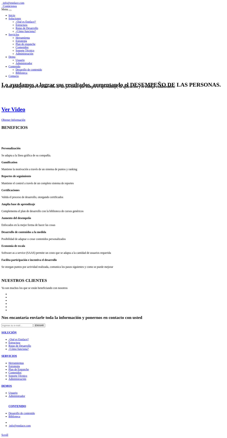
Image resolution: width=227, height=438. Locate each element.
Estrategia (21, 40)
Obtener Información (13, 119)
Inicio (12, 15)
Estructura (21, 24)
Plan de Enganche (19, 369)
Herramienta (23, 37)
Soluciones (15, 18)
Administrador (24, 63)
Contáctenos (9, 6)
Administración (24, 53)
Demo (12, 56)
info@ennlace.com (12, 2)
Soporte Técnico (25, 50)
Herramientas (16, 363)
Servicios (14, 34)
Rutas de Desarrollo (27, 28)
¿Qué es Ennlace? (26, 21)
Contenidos (22, 47)
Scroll (4, 434)
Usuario (20, 60)
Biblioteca (21, 72)
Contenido (14, 66)
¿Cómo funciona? (26, 31)
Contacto (14, 76)
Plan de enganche (25, 44)
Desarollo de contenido (29, 69)
